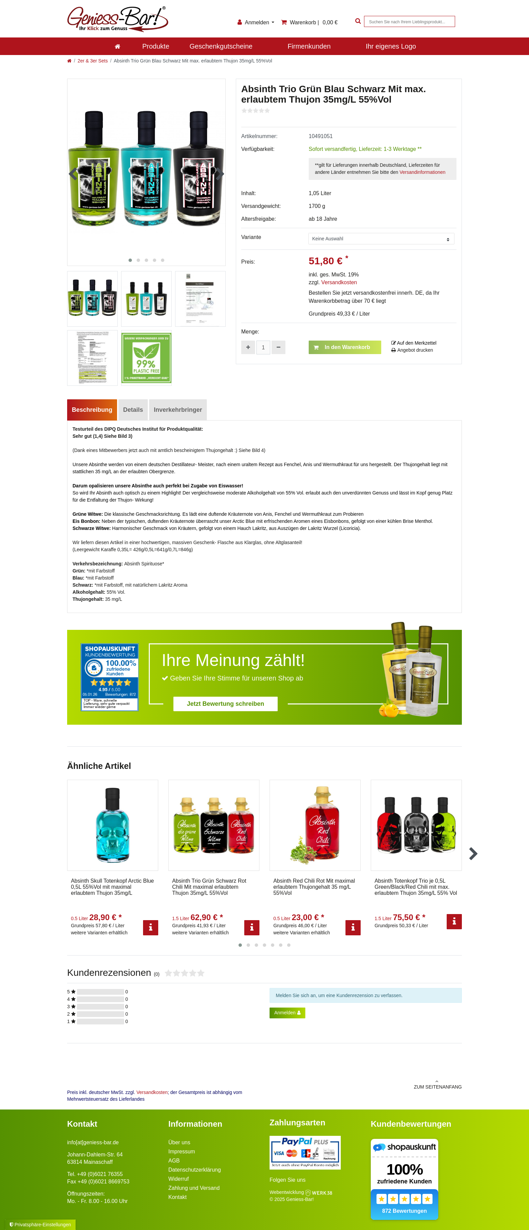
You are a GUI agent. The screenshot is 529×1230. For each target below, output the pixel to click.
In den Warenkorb (341, 347)
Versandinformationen (422, 172)
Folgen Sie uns (288, 1180)
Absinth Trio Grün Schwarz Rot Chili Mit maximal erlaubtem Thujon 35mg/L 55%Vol (209, 886)
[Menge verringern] (278, 347)
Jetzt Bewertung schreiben (225, 703)
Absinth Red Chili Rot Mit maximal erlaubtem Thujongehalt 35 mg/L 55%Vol (314, 886)
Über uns (179, 1142)
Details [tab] (133, 409)
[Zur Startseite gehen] (69, 60)
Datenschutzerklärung (194, 1170)
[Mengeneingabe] (263, 347)
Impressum (181, 1151)
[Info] (150, 927)
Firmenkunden (309, 46)
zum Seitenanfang (366, 1084)
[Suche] (357, 21)
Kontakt (177, 1197)
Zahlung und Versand (194, 1188)
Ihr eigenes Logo (391, 46)
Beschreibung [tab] (92, 409)
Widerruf (178, 1179)
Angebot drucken (412, 350)
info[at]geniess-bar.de (93, 1142)
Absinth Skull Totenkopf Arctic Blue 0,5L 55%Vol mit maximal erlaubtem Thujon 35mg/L (112, 886)
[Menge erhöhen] (248, 347)
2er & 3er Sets (93, 60)
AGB (174, 1161)
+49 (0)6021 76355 (100, 1174)
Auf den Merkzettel (414, 343)
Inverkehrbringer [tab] (178, 409)
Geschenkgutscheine (221, 46)
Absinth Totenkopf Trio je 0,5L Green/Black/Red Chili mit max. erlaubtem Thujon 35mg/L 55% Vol (415, 886)
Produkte (155, 46)
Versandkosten (339, 282)
